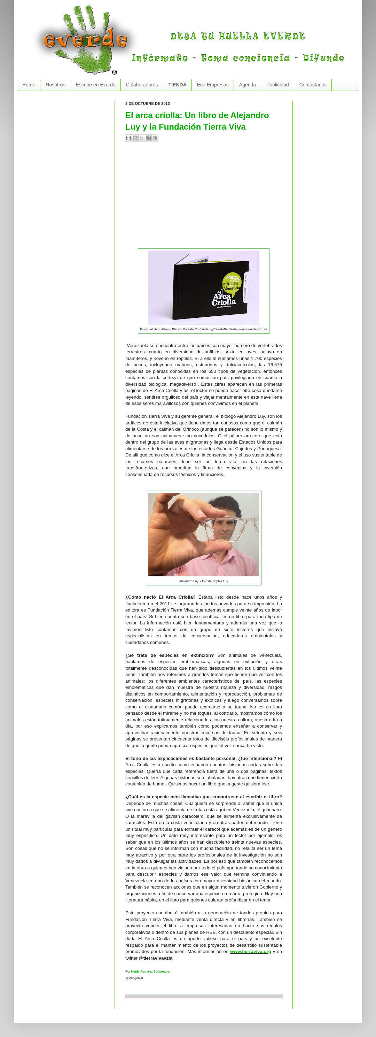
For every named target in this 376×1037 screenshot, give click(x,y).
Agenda (247, 84)
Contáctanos (313, 84)
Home (28, 84)
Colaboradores (142, 84)
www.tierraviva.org (250, 951)
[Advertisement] (196, 198)
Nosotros (55, 84)
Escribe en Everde (95, 84)
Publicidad (277, 84)
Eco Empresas (213, 84)
